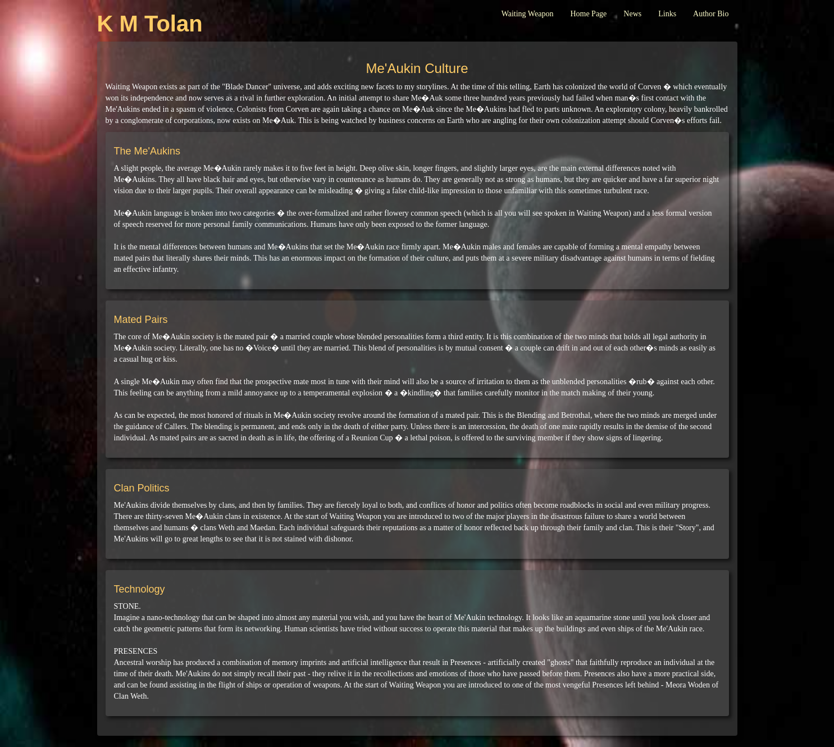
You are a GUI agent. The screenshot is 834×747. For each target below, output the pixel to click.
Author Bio (710, 14)
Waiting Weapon (528, 14)
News (632, 14)
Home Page (588, 14)
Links (667, 14)
